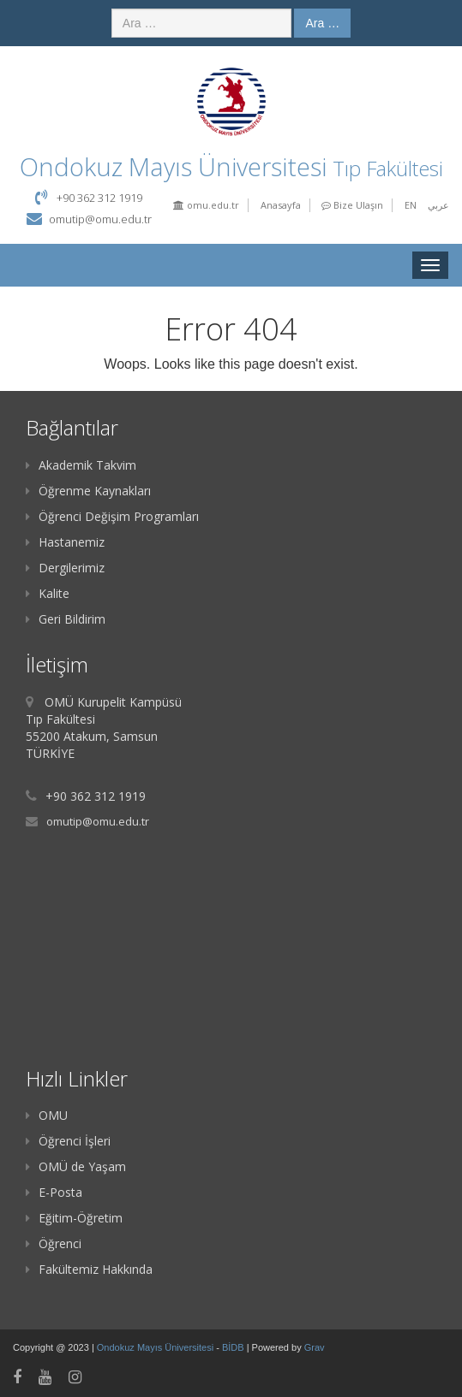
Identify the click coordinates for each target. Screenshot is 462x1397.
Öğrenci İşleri (68, 1141)
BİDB (234, 1347)
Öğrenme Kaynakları (88, 490)
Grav (314, 1347)
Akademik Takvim (81, 465)
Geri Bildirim (65, 619)
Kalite (47, 593)
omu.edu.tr (206, 204)
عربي (438, 204)
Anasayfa (281, 204)
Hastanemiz (65, 542)
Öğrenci (53, 1243)
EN (411, 204)
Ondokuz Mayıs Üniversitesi (156, 1347)
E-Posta (54, 1192)
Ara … (322, 23)
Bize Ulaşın (352, 204)
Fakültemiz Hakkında (89, 1269)
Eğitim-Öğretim (74, 1218)
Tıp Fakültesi (388, 168)
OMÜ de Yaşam (76, 1166)
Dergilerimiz (65, 567)
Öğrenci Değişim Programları (112, 516)
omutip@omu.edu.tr (100, 219)
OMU (47, 1115)
